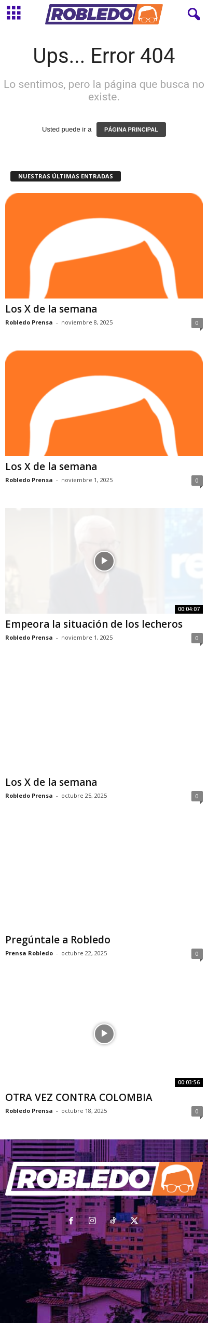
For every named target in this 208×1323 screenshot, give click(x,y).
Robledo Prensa (29, 322)
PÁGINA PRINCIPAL (131, 129)
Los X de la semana (51, 309)
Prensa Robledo (29, 953)
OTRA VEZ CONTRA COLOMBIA (78, 1097)
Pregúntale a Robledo (57, 939)
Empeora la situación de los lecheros (94, 624)
